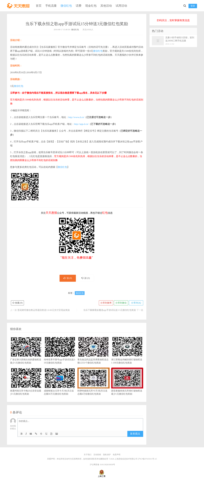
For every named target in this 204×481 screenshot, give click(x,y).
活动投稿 (97, 454)
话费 (78, 5)
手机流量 (51, 5)
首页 (38, 5)
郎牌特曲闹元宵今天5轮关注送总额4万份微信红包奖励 (93, 386)
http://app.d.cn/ (81, 124)
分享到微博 (106, 303)
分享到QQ (136, 303)
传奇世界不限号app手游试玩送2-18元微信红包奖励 (60, 355)
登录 (193, 6)
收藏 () (17, 303)
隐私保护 (107, 454)
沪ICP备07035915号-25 (147, 459)
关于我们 (87, 454)
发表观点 (135, 433)
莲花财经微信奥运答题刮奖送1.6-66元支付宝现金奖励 (43, 310)
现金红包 (91, 5)
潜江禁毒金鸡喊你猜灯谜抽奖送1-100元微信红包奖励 (127, 355)
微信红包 (66, 5)
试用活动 (121, 5)
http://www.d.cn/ (76, 117)
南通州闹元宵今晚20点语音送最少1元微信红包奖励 (26, 386)
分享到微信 (121, 303)
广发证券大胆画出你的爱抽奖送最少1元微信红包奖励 (26, 355)
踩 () (85, 278)
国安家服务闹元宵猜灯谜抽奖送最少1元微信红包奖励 (127, 386)
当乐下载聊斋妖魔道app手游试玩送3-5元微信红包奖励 (109, 310)
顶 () (68, 278)
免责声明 (116, 454)
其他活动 (106, 5)
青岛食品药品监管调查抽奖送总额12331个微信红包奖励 (93, 355)
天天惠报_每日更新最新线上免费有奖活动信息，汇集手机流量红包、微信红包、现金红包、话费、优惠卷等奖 (19, 5)
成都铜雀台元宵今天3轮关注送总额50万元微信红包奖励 (60, 386)
